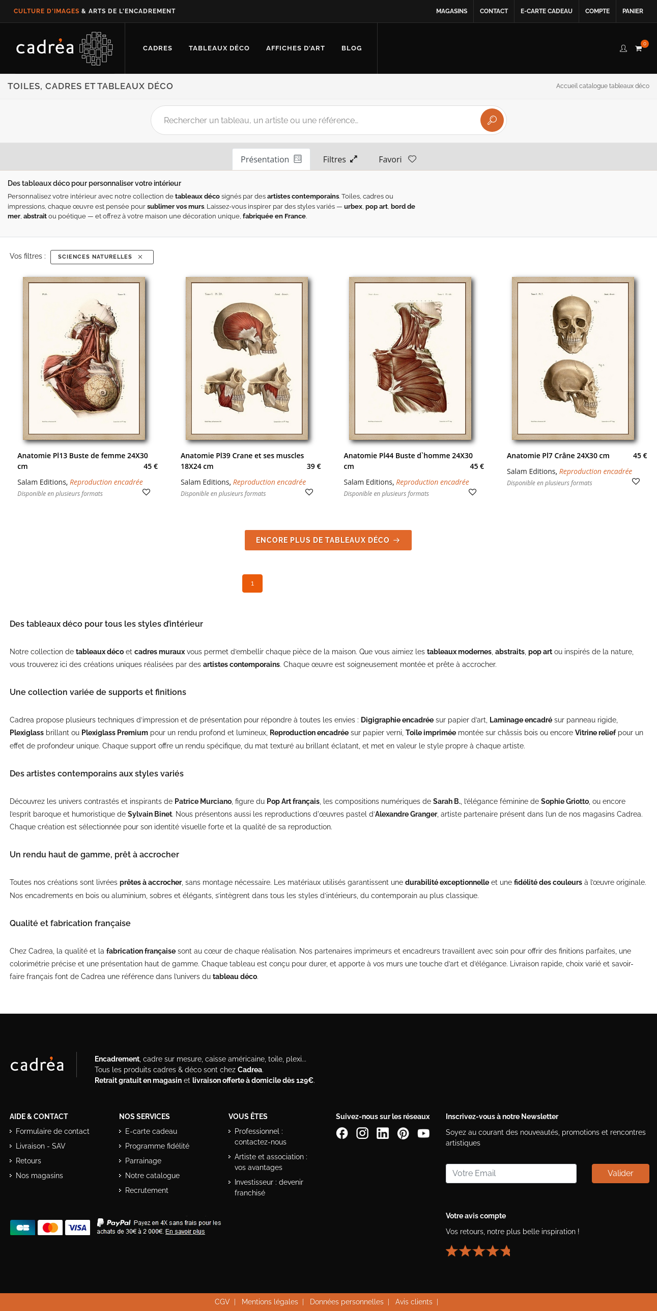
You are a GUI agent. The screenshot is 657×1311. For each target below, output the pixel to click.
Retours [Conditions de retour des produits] (28, 1161)
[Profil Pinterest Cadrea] (404, 1133)
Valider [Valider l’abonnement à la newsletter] (621, 1173)
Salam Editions (41, 482)
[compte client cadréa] (623, 46)
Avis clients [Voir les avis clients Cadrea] (414, 1302)
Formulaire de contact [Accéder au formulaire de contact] (53, 1131)
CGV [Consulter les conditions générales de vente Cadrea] (222, 1302)
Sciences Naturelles (101, 257)
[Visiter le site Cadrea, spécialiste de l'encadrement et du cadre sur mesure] (47, 1066)
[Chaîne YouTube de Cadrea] (423, 1133)
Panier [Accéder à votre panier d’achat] (632, 11)
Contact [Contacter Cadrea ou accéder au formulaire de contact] (494, 11)
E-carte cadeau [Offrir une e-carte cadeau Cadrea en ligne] (547, 11)
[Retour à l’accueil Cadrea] (65, 48)
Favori (397, 159)
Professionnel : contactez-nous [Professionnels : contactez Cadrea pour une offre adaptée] (261, 1136)
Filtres (340, 159)
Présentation (271, 159)
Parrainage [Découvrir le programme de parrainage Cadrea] (143, 1161)
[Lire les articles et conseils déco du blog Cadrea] (351, 48)
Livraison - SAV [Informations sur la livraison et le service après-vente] (41, 1146)
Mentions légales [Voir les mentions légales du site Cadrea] (270, 1302)
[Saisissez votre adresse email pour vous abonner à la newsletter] (511, 1173)
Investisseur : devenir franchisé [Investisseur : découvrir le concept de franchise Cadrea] (269, 1187)
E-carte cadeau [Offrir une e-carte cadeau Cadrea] (151, 1131)
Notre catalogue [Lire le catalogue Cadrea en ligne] (152, 1175)
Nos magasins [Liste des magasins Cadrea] (39, 1175)
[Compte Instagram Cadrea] (363, 1133)
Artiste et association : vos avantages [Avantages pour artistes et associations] (271, 1162)
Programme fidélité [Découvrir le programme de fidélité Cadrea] (157, 1146)
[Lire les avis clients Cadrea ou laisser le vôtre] (484, 1247)
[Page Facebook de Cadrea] (343, 1133)
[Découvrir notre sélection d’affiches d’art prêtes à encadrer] (296, 48)
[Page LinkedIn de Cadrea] (384, 1133)
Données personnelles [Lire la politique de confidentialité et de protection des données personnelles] (347, 1302)
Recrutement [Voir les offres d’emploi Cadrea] (146, 1190)
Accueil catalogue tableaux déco (602, 86)
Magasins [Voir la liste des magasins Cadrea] (451, 11)
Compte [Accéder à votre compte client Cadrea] (597, 11)
